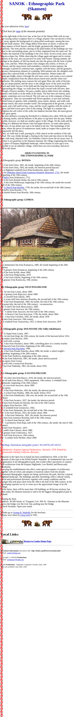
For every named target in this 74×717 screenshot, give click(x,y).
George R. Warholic (22, 512)
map (18, 31)
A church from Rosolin (14, 187)
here (27, 26)
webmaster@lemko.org (15, 560)
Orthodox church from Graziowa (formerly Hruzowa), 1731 (33, 172)
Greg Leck (25, 515)
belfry (7, 177)
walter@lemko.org (13, 553)
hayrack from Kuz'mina (14, 348)
